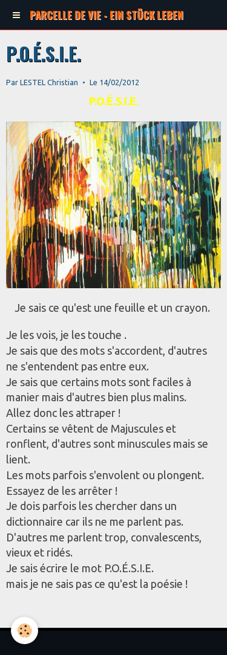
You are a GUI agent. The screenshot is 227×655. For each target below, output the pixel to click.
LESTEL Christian (49, 82)
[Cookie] (24, 630)
